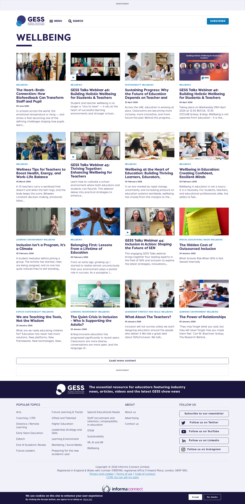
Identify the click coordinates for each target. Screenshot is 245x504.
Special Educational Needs (194, 240)
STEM (90, 431)
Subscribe (218, 21)
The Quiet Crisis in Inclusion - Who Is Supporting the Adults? (94, 321)
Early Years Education (29, 433)
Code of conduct (145, 474)
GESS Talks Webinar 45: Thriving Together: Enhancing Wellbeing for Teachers (91, 170)
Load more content (122, 361)
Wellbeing (22, 85)
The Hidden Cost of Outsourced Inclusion (197, 247)
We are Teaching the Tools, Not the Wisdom (39, 319)
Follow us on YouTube (204, 431)
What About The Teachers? (148, 317)
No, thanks (212, 497)
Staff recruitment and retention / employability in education (102, 421)
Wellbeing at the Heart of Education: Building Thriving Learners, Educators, (149, 173)
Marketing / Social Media (67, 445)
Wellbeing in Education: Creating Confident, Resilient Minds (199, 173)
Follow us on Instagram (204, 449)
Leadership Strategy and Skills (143, 312)
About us (130, 412)
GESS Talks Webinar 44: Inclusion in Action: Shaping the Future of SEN (148, 244)
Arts (18, 412)
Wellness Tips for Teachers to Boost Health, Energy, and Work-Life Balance (41, 173)
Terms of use (124, 474)
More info (87, 499)
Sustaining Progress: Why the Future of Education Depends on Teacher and (146, 94)
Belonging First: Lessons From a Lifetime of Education (91, 249)
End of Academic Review (31, 445)
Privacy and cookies (102, 474)
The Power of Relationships (202, 317)
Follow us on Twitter (204, 422)
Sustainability (133, 85)
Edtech (20, 312)
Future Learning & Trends (67, 412)
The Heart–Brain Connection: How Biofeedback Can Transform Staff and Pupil (40, 96)
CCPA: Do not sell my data (122, 477)
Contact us (132, 424)
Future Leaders (25, 451)
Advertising (132, 418)
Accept (195, 497)
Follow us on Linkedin (204, 440)
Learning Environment (29, 240)
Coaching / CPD (25, 418)
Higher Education (62, 424)
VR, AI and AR (95, 442)
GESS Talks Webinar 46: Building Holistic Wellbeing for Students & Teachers (93, 94)
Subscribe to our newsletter (204, 414)
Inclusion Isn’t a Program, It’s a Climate (40, 247)
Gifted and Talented (64, 418)
